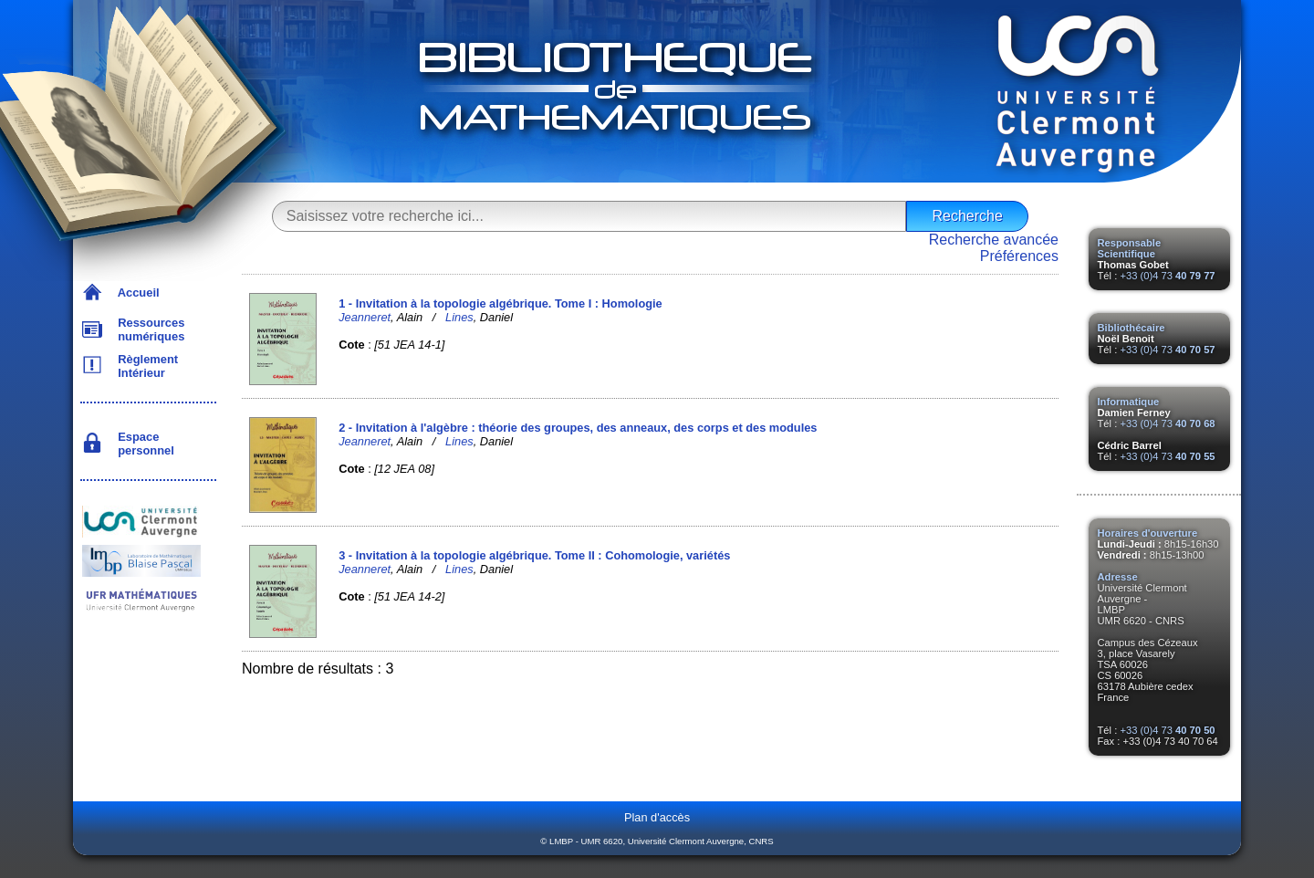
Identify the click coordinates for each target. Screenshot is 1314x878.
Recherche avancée (993, 239)
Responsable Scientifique (1130, 248)
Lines (459, 317)
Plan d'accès (657, 817)
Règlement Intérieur (144, 366)
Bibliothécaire (1131, 327)
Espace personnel (142, 443)
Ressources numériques (147, 329)
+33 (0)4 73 (1167, 275)
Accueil (135, 292)
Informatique (1129, 401)
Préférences (1019, 256)
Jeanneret (365, 317)
